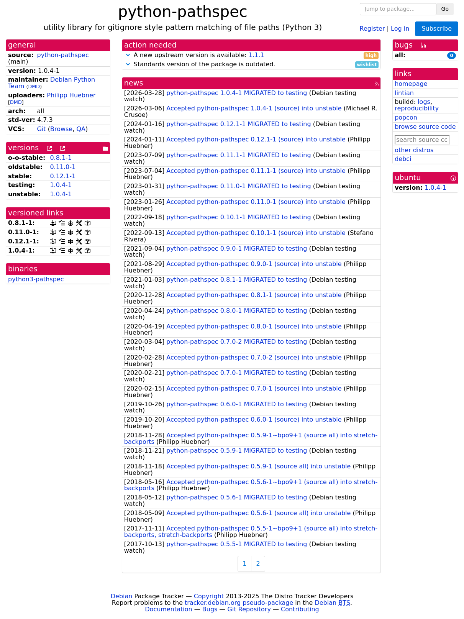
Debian (122, 596)
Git (41, 129)
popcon (406, 117)
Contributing (300, 609)
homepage (411, 83)
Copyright (209, 596)
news (133, 83)
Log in (400, 28)
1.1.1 (256, 55)
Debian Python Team (51, 83)
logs (424, 101)
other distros (414, 150)
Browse (61, 129)
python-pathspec (63, 55)
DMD (34, 86)
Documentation (168, 609)
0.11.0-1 (62, 167)
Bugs (210, 609)
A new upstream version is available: (251, 55)
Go (445, 9)
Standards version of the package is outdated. (251, 64)
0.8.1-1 (61, 157)
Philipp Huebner (71, 95)
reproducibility (417, 108)
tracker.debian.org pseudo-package (239, 602)
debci (403, 159)
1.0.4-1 (61, 185)
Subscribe (436, 28)
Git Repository (249, 609)
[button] (128, 55)
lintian (404, 93)
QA (80, 129)
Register (372, 28)
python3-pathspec (36, 279)
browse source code (425, 126)
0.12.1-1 (62, 176)
